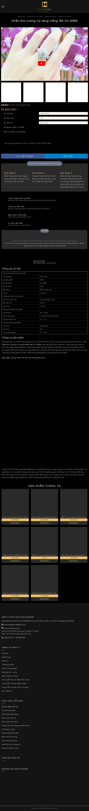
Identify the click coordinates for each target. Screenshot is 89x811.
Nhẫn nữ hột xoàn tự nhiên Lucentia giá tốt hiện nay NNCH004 (25, 517)
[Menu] (3, 6)
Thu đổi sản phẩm (9, 710)
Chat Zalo (66, 156)
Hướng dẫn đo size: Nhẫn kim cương (15, 680)
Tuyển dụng (6, 657)
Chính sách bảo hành (10, 722)
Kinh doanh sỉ (7, 691)
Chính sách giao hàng (10, 714)
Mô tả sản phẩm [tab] (39, 263)
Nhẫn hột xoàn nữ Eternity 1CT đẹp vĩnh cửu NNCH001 (22, 555)
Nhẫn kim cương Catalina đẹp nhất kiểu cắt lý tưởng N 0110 (53, 555)
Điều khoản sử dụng (9, 737)
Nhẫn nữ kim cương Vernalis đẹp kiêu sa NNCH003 (50, 517)
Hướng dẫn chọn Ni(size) (15, 132)
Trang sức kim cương (34, 16)
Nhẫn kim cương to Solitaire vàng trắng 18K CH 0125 (21, 593)
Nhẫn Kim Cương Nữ (64, 16)
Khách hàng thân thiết (10, 733)
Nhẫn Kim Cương (50, 16)
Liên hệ (4, 661)
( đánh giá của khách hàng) (20, 105)
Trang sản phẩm (8, 664)
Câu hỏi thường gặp (9, 668)
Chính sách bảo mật (9, 741)
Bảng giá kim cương (9, 672)
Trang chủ (21, 16)
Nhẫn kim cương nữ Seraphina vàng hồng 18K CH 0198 (51, 593)
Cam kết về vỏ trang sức (11, 744)
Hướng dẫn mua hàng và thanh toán (15, 725)
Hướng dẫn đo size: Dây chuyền (14, 683)
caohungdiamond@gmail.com (15, 625)
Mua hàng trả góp (8, 729)
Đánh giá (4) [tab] (51, 263)
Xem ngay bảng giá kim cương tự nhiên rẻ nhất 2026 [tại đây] (26, 143)
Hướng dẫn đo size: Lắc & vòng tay (15, 687)
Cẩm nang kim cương (10, 676)
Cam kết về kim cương (10, 748)
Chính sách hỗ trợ (10, 707)
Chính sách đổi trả (9, 718)
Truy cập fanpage (23, 156)
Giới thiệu (5, 653)
